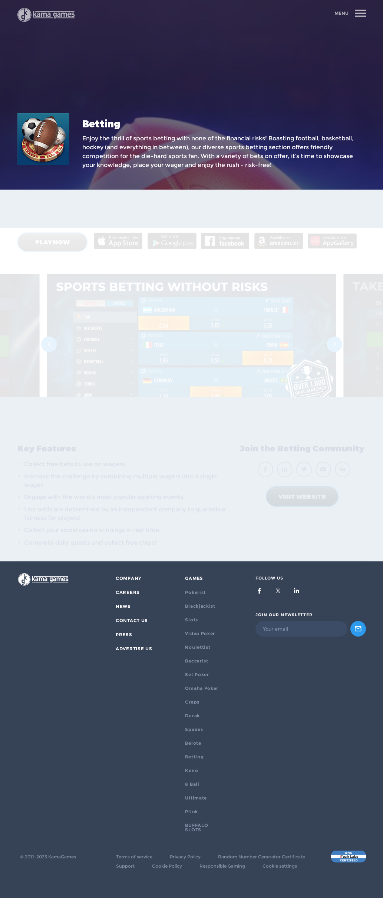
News (123, 606)
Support (125, 866)
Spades (194, 729)
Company (128, 578)
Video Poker (200, 633)
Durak (192, 716)
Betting (194, 757)
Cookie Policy (167, 866)
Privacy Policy (185, 856)
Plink (191, 811)
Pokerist (195, 592)
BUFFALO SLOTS (196, 827)
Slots (191, 620)
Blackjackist (200, 606)
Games (194, 578)
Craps (192, 702)
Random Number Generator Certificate (261, 856)
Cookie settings (280, 866)
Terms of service (134, 856)
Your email (275, 629)
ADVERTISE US (134, 649)
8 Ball (192, 784)
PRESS (124, 634)
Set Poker (197, 674)
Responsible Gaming (222, 866)
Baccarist (196, 661)
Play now (52, 209)
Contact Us (132, 620)
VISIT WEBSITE (302, 465)
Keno (191, 770)
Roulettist (197, 647)
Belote (193, 743)
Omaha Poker (201, 688)
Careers (128, 592)
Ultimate (196, 798)
